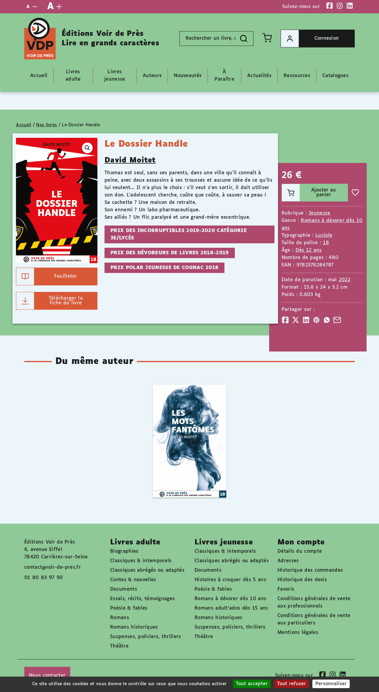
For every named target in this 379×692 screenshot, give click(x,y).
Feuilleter (46, 276)
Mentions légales (297, 632)
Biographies (124, 551)
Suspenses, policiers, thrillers (145, 636)
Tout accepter (252, 683)
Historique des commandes (310, 570)
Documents (123, 589)
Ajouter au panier (309, 192)
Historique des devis (302, 579)
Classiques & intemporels (140, 560)
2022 (344, 279)
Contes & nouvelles (133, 579)
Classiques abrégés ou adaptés (147, 570)
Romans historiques (134, 627)
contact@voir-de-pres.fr (52, 567)
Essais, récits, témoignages (142, 598)
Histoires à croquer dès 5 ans (230, 579)
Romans (119, 617)
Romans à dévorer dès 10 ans (230, 598)
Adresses (288, 560)
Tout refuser (291, 683)
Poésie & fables (129, 608)
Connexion (310, 38)
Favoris (285, 589)
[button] (87, 148)
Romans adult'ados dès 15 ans (231, 608)
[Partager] (285, 320)
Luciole (323, 235)
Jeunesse (319, 213)
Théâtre (119, 646)
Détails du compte (299, 551)
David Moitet (130, 160)
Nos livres (46, 125)
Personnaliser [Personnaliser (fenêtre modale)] (331, 683)
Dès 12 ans (309, 250)
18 (326, 242)
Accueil (23, 125)
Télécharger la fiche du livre (49, 300)
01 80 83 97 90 (43, 577)
